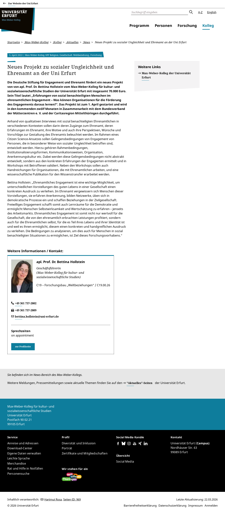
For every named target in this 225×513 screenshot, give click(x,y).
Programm (139, 25)
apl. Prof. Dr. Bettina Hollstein (60, 261)
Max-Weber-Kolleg (36, 42)
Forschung (187, 25)
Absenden (191, 12)
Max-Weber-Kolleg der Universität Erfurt (166, 75)
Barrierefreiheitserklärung (140, 505)
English (211, 12)
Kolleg (208, 25)
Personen (163, 25)
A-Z (200, 12)
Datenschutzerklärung (172, 505)
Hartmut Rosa (53, 499)
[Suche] (159, 12)
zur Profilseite (23, 346)
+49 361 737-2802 (25, 303)
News (86, 42)
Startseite (13, 42)
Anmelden (211, 505)
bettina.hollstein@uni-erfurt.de (37, 316)
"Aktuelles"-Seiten (139, 383)
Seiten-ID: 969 (72, 499)
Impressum (195, 505)
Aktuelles (72, 42)
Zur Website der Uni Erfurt (23, 4)
